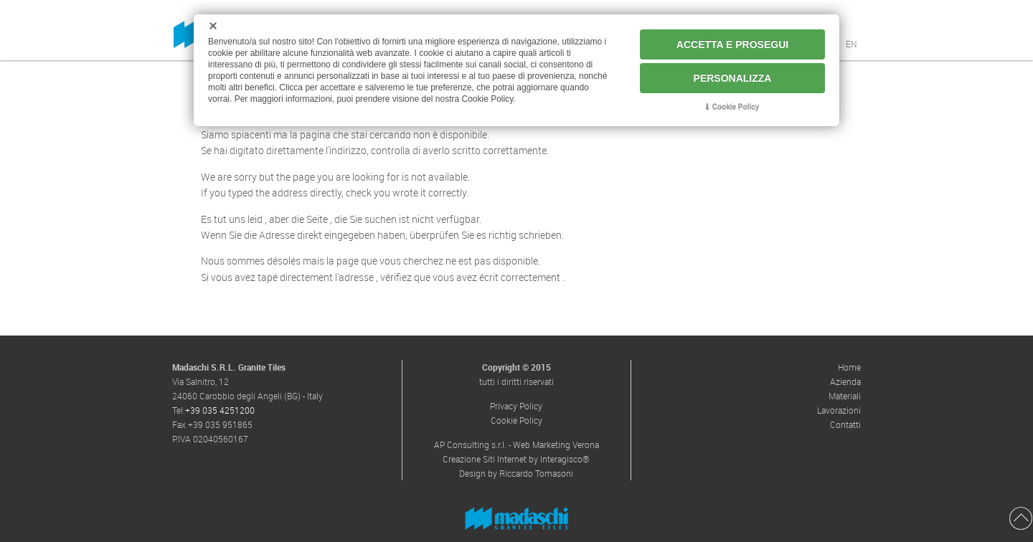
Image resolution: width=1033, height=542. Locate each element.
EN (851, 43)
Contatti (845, 424)
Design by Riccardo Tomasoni (516, 473)
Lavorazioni (839, 410)
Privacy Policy (516, 406)
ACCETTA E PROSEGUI (732, 44)
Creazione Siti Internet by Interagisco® (516, 459)
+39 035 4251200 (220, 410)
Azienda (845, 381)
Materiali (845, 395)
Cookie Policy (516, 420)
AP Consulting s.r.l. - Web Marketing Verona (516, 444)
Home (849, 367)
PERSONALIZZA (733, 78)
